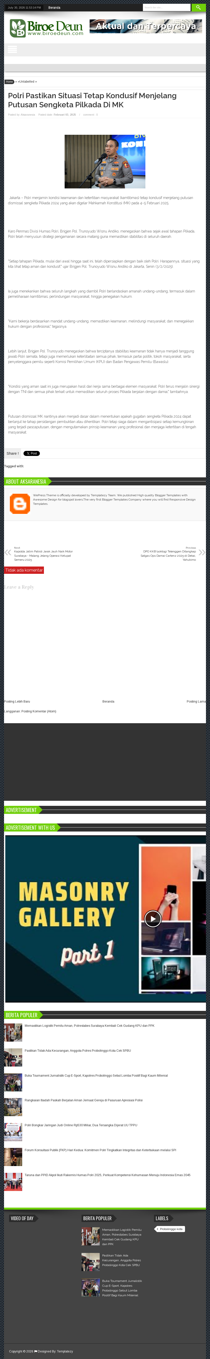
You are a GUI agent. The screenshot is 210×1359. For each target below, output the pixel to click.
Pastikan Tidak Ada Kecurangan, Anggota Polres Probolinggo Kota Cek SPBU (78, 1050)
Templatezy (65, 1351)
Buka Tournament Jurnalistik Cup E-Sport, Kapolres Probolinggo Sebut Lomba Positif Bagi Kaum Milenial (96, 1075)
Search (199, 8)
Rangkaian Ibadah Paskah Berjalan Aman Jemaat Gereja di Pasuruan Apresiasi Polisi (84, 1100)
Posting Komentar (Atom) (38, 711)
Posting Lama (196, 701)
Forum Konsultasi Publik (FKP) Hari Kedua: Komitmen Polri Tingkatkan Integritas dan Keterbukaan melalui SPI (100, 1150)
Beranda (54, 7)
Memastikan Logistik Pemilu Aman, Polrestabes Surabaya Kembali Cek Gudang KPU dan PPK (89, 1025)
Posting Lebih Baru (17, 701)
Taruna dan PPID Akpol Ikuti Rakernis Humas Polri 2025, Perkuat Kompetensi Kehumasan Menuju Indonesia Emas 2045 (108, 1175)
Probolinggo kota (171, 1229)
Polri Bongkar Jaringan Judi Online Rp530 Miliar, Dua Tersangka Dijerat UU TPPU (81, 1125)
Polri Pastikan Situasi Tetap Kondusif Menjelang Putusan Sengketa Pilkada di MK (92, 100)
